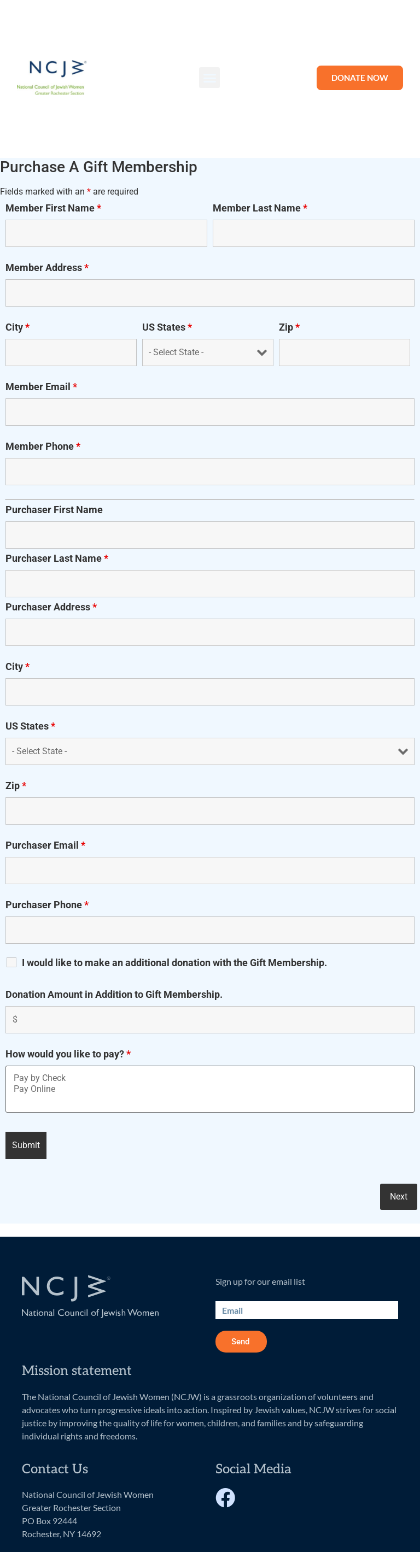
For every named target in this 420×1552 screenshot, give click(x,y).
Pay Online (210, 1089)
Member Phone (42, 446)
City (17, 327)
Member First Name (53, 208)
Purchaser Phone (47, 905)
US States (167, 327)
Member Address (47, 267)
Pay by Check (210, 1078)
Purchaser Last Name (56, 558)
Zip (289, 327)
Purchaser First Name (54, 509)
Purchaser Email (45, 845)
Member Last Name (260, 208)
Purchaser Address (51, 607)
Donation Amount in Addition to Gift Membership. (114, 994)
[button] (209, 77)
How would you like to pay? (68, 1054)
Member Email (41, 386)
